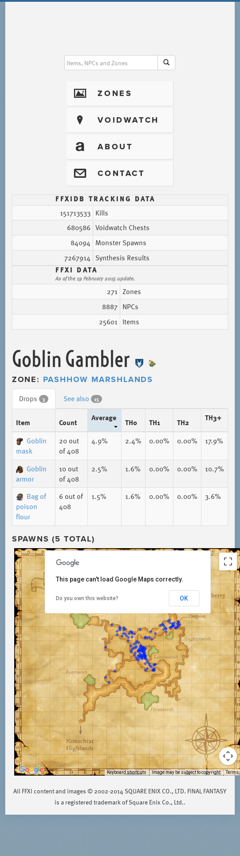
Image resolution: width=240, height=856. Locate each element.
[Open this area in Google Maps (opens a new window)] (31, 770)
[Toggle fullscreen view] (228, 561)
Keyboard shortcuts (126, 772)
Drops (33, 398)
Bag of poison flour (31, 506)
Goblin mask (31, 445)
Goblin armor (31, 473)
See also (82, 398)
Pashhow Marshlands (98, 379)
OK (184, 598)
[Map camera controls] (228, 756)
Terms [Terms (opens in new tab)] (232, 772)
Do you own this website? (87, 598)
